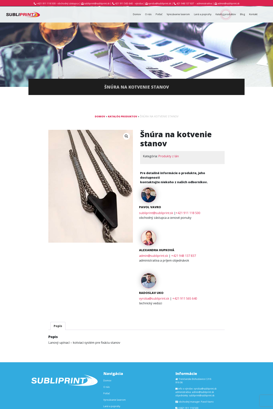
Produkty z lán (168, 157)
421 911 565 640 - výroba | (130, 3)
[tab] (57, 281)
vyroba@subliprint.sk (180, 253)
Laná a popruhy (197, 14)
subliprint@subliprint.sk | (97, 3)
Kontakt (252, 14)
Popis (58, 281)
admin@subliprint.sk (228, 3)
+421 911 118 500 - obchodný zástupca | (59, 3)
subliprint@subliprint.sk (182, 198)
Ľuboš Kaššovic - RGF (170, 401)
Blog (241, 14)
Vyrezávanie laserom (171, 14)
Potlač (150, 14)
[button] (126, 136)
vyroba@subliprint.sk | (160, 3)
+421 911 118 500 (213, 198)
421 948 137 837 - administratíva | (195, 3)
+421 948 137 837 (209, 226)
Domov (126, 14)
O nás (138, 14)
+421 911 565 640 (210, 253)
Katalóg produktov (222, 14)
